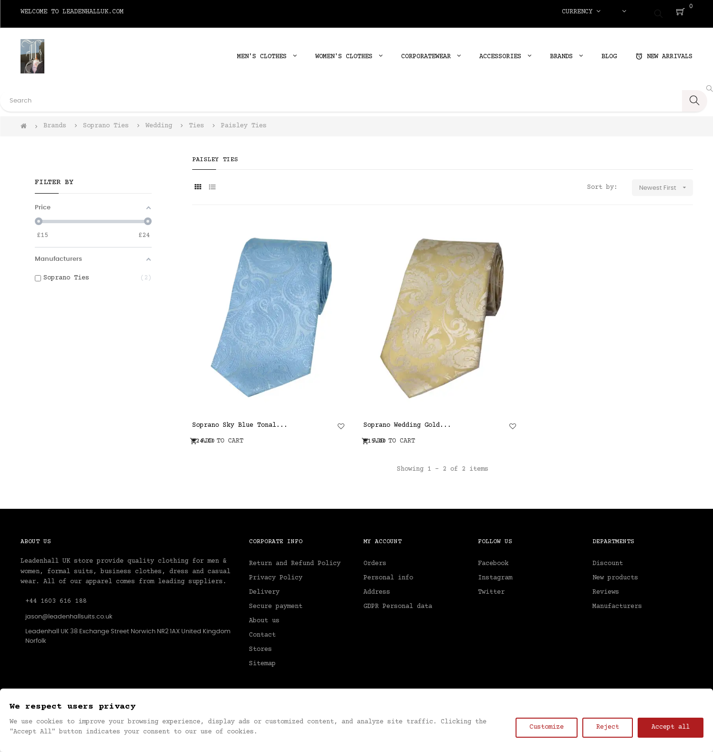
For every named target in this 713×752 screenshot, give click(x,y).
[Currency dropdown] (581, 12)
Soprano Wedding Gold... (407, 421)
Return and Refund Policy (295, 559)
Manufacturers (617, 602)
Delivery (264, 588)
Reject (607, 727)
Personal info (388, 573)
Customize (546, 727)
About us (264, 616)
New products (615, 573)
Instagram (495, 573)
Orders (374, 559)
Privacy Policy (275, 573)
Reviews (605, 588)
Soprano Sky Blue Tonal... (240, 421)
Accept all (670, 727)
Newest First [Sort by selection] (666, 183)
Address (376, 588)
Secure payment (275, 602)
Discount (607, 559)
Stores (260, 645)
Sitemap (262, 659)
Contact (262, 631)
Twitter (491, 588)
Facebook (493, 559)
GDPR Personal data (397, 602)
